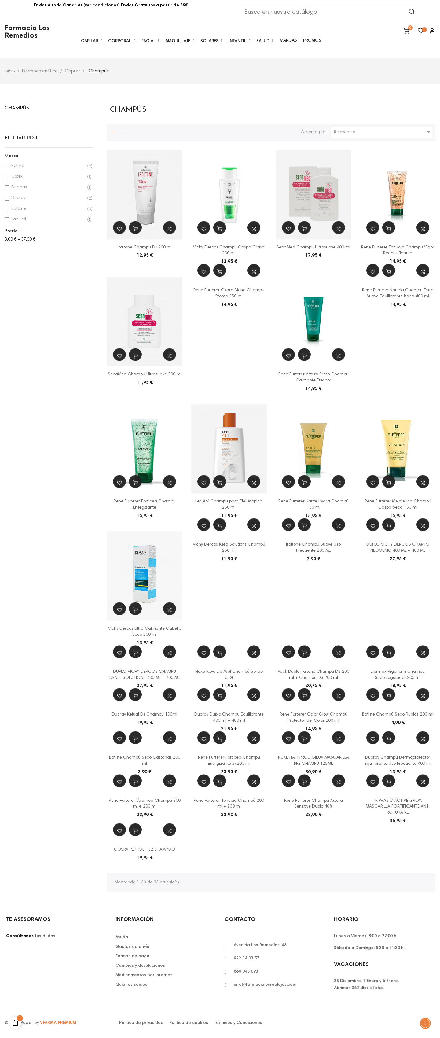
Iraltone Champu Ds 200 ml (145, 247)
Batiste (48, 166)
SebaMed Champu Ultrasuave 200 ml (145, 374)
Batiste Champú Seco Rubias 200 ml (397, 714)
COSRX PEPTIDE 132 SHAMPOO (144, 850)
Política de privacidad (141, 1023)
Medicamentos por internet (144, 975)
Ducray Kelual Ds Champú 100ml (144, 714)
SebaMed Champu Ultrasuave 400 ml (313, 247)
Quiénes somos (131, 985)
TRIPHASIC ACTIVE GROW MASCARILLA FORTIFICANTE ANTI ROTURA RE (398, 807)
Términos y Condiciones (238, 1023)
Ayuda (122, 937)
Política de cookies (188, 1023)
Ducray (48, 198)
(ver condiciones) (101, 5)
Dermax (48, 187)
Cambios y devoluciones (140, 966)
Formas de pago (132, 956)
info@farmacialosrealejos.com (265, 985)
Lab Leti (48, 220)
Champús (17, 108)
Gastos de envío (132, 947)
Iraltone (48, 209)
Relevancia (383, 132)
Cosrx (48, 177)
